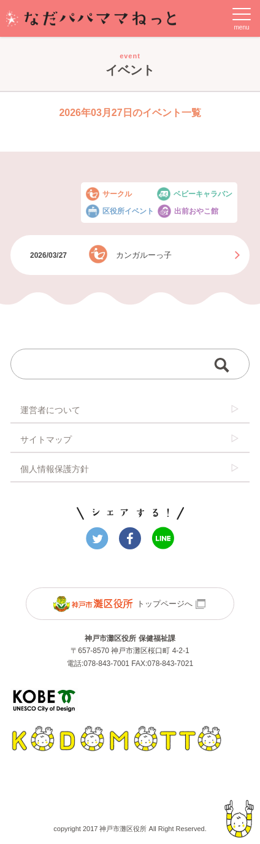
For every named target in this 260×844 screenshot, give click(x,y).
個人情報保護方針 (130, 468)
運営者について (130, 409)
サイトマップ (130, 438)
